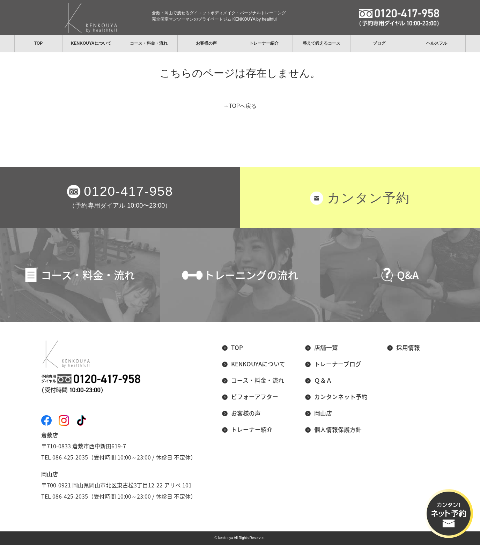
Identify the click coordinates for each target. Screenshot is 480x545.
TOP (38, 43)
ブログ (379, 43)
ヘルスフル (436, 43)
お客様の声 (206, 43)
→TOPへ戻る (240, 106)
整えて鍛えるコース (321, 43)
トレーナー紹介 (264, 43)
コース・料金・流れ (149, 43)
